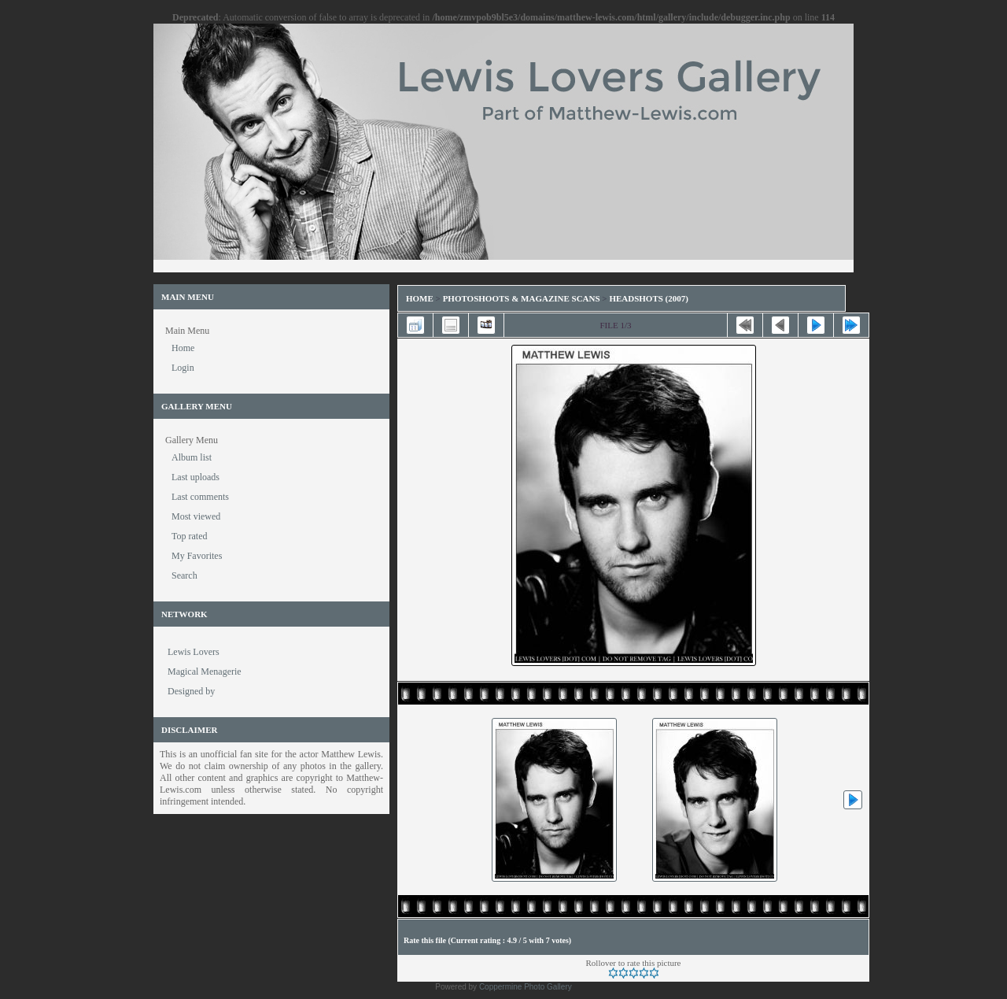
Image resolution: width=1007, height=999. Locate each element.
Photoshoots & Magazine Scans (521, 298)
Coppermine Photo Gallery (525, 986)
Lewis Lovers (193, 651)
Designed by (191, 691)
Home (419, 298)
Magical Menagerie (205, 671)
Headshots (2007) (648, 298)
